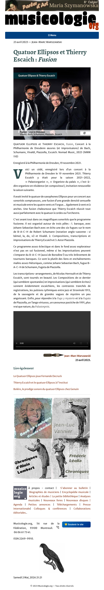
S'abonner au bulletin (74, 488)
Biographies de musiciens (44, 492)
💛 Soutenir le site (74, 524)
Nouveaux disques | (78, 500)
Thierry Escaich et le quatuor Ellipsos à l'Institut (40, 382)
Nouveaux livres (53, 500)
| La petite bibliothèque (64, 496)
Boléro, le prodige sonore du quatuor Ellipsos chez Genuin (46, 389)
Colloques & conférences (49, 508)
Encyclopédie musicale (75, 492)
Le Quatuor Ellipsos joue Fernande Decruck (37, 376)
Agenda (19, 504)
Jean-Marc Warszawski (77, 355)
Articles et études (39, 496)
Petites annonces (40, 504)
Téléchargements (67, 504)
